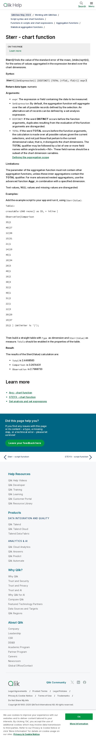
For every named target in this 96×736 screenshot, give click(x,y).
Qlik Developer (16, 485)
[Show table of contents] (6, 15)
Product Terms (39, 691)
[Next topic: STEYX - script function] (71, 457)
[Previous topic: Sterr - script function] (24, 457)
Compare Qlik (16, 599)
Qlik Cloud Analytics (19, 546)
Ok (78, 716)
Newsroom (14, 661)
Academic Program (19, 647)
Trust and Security (18, 581)
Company (13, 628)
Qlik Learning (15, 494)
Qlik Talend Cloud (18, 529)
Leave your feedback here (25, 443)
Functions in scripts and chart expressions (32, 23)
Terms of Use (45, 696)
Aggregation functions (67, 23)
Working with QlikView (46, 15)
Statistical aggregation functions (27, 27)
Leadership (14, 633)
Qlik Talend (14, 524)
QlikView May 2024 (21, 15)
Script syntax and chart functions (27, 19)
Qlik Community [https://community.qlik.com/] (56, 682)
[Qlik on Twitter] (72, 682)
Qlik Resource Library (20, 503)
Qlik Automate (16, 560)
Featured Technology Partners (25, 604)
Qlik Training (15, 489)
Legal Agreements (17, 691)
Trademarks (63, 696)
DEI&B (11, 642)
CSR (10, 638)
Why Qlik (13, 576)
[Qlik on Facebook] (84, 682)
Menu (91, 6)
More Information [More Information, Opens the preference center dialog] (79, 723)
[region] (48, 723)
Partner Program (17, 651)
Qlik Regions (15, 613)
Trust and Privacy (18, 585)
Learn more (15, 50)
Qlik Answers (15, 551)
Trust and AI (15, 590)
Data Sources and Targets (23, 608)
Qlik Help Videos (17, 480)
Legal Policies (60, 691)
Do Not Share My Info (18, 700)
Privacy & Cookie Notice (20, 696)
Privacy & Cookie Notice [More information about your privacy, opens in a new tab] (26, 734)
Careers (12, 656)
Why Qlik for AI (16, 594)
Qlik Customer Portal (20, 498)
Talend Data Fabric (18, 533)
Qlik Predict (14, 556)
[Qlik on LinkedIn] (78, 682)
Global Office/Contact (20, 665)
